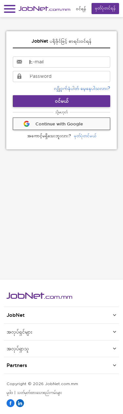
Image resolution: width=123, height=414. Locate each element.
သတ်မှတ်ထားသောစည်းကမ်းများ (39, 393)
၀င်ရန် (81, 9)
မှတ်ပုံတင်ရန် (105, 8)
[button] (9, 9)
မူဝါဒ (10, 393)
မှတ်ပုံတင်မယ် (61, 136)
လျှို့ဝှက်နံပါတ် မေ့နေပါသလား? (82, 89)
